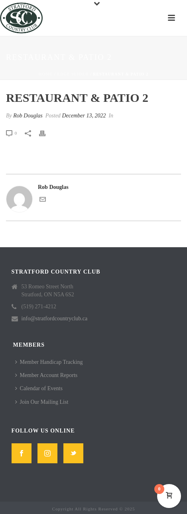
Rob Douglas (28, 116)
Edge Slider (73, 74)
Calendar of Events (39, 388)
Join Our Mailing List (42, 402)
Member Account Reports (46, 375)
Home (46, 74)
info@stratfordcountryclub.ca (55, 318)
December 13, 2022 (84, 116)
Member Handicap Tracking (49, 362)
